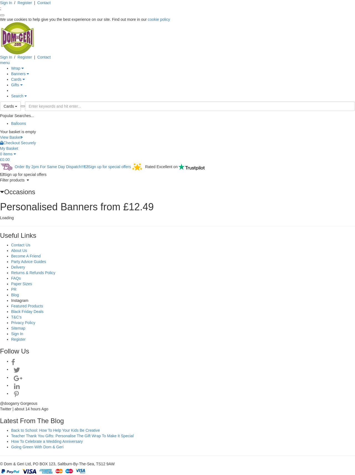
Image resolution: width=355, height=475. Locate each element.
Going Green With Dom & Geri (37, 447)
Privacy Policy (23, 322)
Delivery (18, 267)
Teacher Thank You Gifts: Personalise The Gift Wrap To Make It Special (72, 436)
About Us (19, 250)
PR (13, 289)
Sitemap (18, 328)
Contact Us (20, 245)
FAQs (16, 278)
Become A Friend (26, 256)
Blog (15, 295)
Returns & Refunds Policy (33, 273)
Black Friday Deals (27, 311)
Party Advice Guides (28, 261)
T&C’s (16, 317)
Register (24, 3)
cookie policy (159, 19)
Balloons (18, 123)
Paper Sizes (21, 284)
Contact (43, 3)
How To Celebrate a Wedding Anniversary (47, 441)
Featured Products (27, 306)
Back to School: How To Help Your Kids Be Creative (55, 430)
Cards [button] (10, 106)
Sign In (6, 3)
